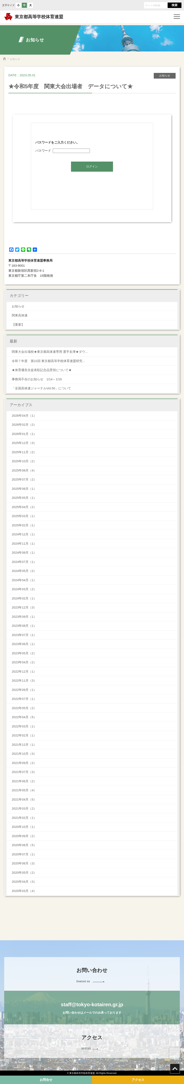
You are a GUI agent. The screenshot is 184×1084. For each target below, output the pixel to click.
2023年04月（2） (24, 662)
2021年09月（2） (24, 763)
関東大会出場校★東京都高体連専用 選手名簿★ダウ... (50, 351)
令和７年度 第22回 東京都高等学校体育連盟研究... (48, 361)
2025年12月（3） (24, 443)
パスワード (62, 150)
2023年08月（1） (24, 625)
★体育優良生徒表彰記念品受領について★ (42, 370)
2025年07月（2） (24, 479)
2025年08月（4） (24, 470)
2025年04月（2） (24, 507)
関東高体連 (20, 315)
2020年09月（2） (24, 836)
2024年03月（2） (24, 589)
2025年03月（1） (24, 516)
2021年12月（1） (24, 744)
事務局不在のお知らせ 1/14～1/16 (38, 379)
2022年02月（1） (24, 735)
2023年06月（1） (24, 644)
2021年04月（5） (24, 799)
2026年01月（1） (24, 434)
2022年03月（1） (24, 726)
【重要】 (18, 324)
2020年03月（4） (24, 891)
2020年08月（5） (24, 845)
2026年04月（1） (24, 415)
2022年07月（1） (24, 699)
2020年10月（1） (24, 826)
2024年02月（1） (24, 598)
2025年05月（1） (24, 497)
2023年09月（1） (24, 616)
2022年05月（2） (24, 708)
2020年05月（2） (24, 872)
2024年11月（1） (24, 543)
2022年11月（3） (24, 680)
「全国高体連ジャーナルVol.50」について (41, 388)
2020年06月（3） (24, 863)
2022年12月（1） (24, 671)
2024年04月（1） (24, 580)
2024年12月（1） (24, 534)
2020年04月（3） (24, 881)
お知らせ (18, 306)
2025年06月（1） (24, 488)
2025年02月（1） (24, 525)
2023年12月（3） (24, 607)
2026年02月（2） (24, 424)
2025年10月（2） (24, 461)
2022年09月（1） (24, 689)
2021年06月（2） (24, 781)
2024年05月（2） (24, 571)
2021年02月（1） (24, 817)
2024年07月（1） (24, 562)
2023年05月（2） (24, 653)
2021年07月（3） (24, 772)
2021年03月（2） (24, 808)
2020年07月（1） (24, 854)
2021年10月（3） (24, 753)
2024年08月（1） (24, 552)
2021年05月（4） (24, 790)
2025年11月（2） (24, 452)
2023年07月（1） (24, 635)
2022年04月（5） (24, 717)
